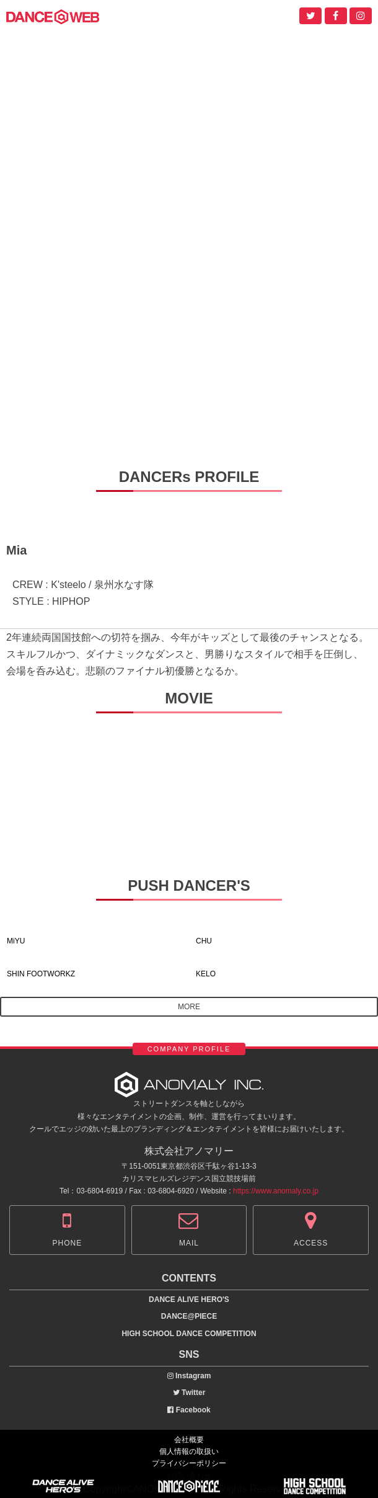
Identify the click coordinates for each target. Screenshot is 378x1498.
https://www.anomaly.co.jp (276, 1191)
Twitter (189, 1392)
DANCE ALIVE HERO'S (189, 1299)
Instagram (189, 1375)
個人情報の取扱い (189, 1451)
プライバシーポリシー (189, 1463)
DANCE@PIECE (189, 1316)
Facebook (188, 1410)
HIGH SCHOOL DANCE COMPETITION (188, 1333)
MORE (189, 1006)
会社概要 (189, 1439)
